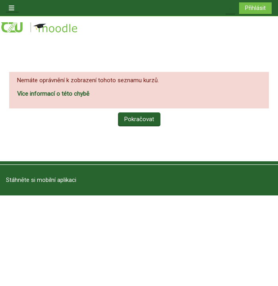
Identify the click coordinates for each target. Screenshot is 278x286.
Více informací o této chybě (53, 93)
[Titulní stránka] (39, 27)
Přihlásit (255, 8)
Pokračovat (139, 119)
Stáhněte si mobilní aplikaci (41, 180)
